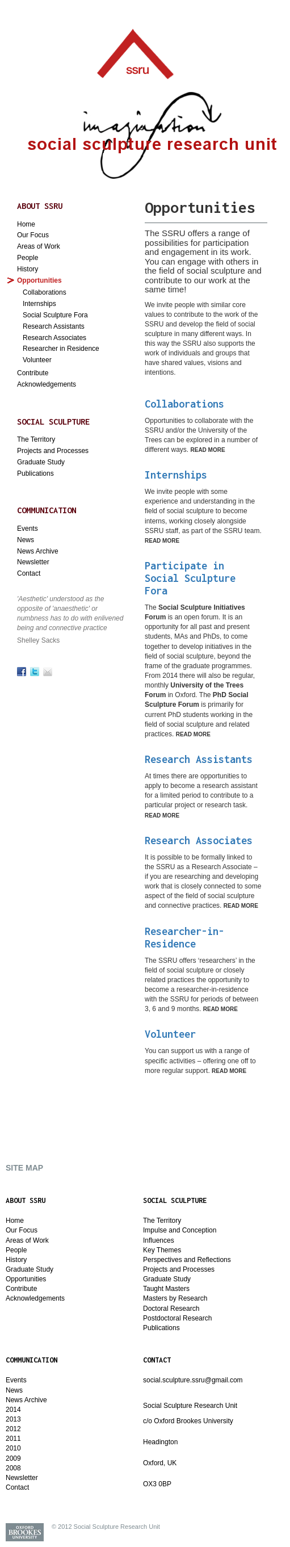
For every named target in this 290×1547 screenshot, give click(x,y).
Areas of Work (38, 246)
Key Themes (162, 1250)
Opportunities (39, 280)
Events (27, 529)
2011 (13, 1439)
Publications (35, 473)
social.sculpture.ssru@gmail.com (193, 1380)
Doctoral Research (171, 1309)
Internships (39, 304)
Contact (28, 573)
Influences (158, 1240)
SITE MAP (24, 1167)
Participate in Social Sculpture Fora (190, 578)
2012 (13, 1429)
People (27, 258)
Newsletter (33, 562)
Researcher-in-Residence (184, 937)
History (27, 269)
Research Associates (54, 338)
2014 (13, 1410)
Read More (207, 450)
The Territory (36, 439)
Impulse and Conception (179, 1230)
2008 (13, 1468)
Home (26, 224)
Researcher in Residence (61, 349)
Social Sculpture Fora (55, 315)
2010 (13, 1448)
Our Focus (33, 235)
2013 (13, 1419)
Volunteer (37, 360)
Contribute (32, 373)
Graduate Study (41, 462)
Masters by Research (175, 1298)
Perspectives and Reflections (187, 1260)
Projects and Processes (53, 451)
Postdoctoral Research (177, 1318)
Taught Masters (166, 1289)
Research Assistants (54, 326)
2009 (13, 1458)
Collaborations (44, 292)
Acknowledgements (46, 384)
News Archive (37, 551)
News (25, 540)
